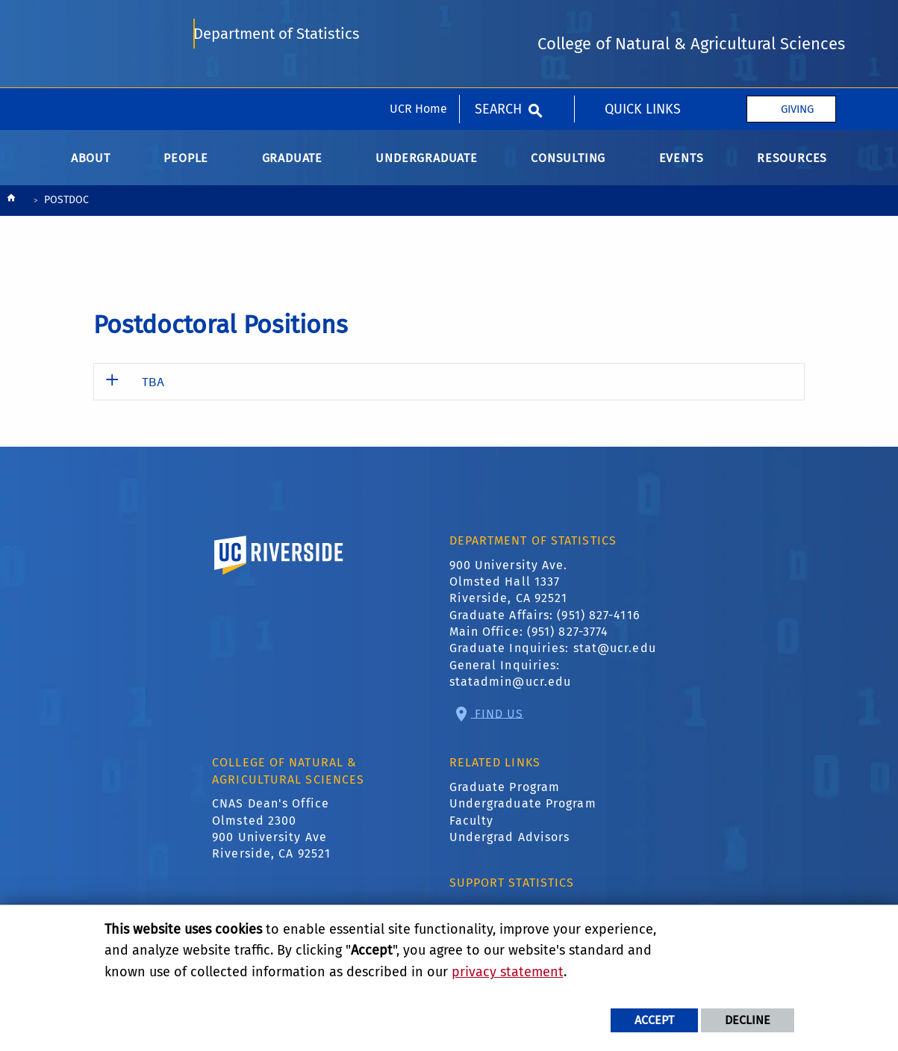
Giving (797, 21)
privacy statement (508, 972)
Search (498, 21)
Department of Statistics (277, 84)
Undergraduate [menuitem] (426, 168)
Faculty (471, 830)
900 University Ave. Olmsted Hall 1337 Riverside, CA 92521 (508, 592)
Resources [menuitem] (792, 168)
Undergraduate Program (522, 814)
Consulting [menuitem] (568, 168)
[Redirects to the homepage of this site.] (11, 212)
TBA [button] (153, 392)
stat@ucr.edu (614, 658)
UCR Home (418, 20)
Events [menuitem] (681, 168)
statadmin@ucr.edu (510, 692)
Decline (747, 1020)
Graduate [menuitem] (292, 168)
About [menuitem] (90, 168)
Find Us (497, 723)
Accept (654, 1020)
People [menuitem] (185, 168)
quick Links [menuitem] (643, 21)
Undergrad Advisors (509, 847)
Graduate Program (505, 797)
